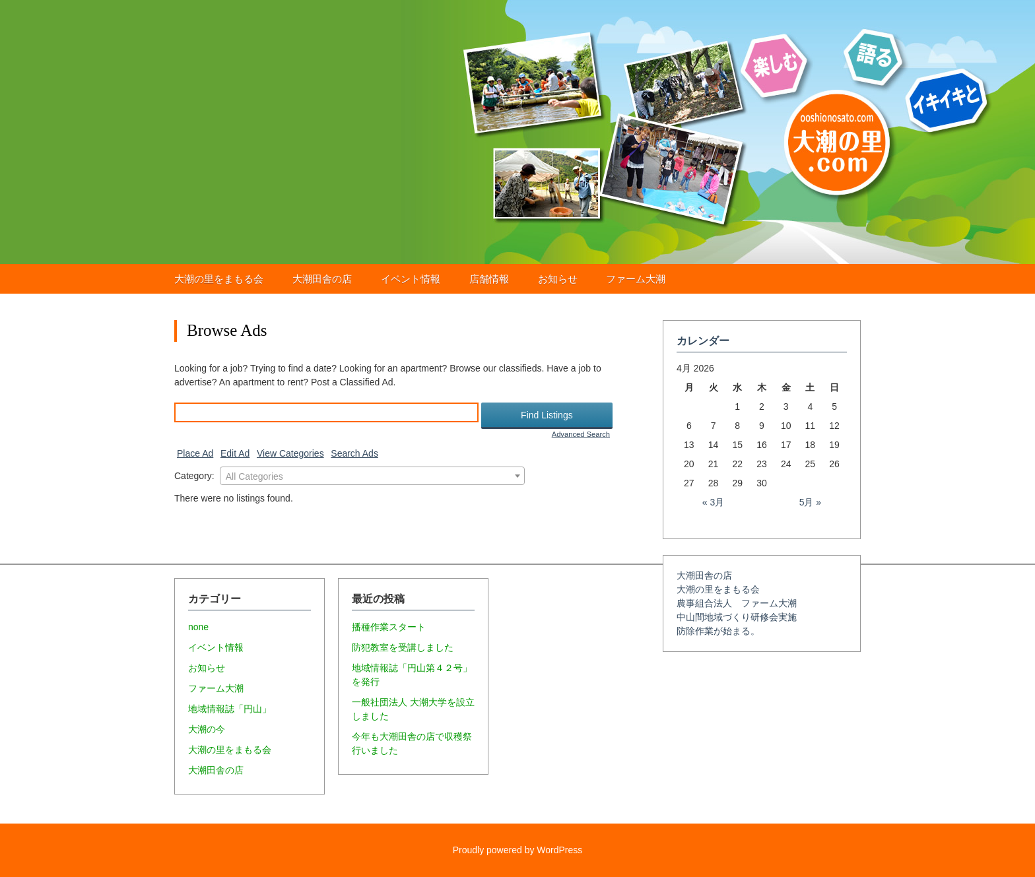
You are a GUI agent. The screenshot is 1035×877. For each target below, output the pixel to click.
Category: (194, 476)
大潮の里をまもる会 (218, 278)
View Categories (290, 453)
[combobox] (372, 476)
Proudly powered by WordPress (518, 850)
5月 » (810, 502)
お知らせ (558, 278)
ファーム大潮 (635, 278)
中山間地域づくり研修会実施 (737, 617)
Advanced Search (581, 434)
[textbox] (372, 476)
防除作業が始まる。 (718, 631)
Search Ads (354, 453)
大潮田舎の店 (322, 278)
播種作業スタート (389, 627)
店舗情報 (489, 278)
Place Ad (195, 453)
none (198, 627)
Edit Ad (235, 453)
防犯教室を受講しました (402, 647)
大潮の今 (206, 729)
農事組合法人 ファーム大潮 (737, 603)
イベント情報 (410, 278)
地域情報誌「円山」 (229, 708)
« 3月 (713, 502)
